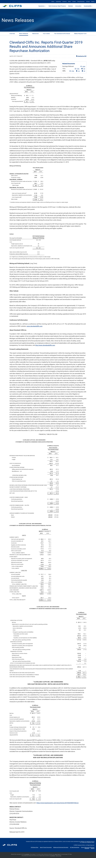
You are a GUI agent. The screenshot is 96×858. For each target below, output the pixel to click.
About (52, 1)
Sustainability (88, 6)
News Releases (23, 33)
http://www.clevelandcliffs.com (45, 345)
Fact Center (46, 33)
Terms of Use (58, 855)
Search (92, 1)
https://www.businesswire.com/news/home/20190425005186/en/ (57, 803)
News (69, 1)
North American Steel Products (57, 6)
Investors (64, 1)
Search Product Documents (46, 847)
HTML (77, 68)
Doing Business (80, 1)
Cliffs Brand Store (34, 847)
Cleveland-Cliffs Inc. (81, 845)
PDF (83, 68)
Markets (70, 6)
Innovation (78, 6)
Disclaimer (87, 848)
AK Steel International (74, 847)
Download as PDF (81, 56)
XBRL (64, 71)
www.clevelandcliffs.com (34, 326)
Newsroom (35, 33)
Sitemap (92, 848)
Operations (41, 6)
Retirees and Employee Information (60, 847)
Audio (82, 66)
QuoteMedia (26, 854)
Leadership (58, 1)
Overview (12, 33)
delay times (57, 854)
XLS (78, 71)
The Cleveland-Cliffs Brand (62, 33)
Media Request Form (80, 33)
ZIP (83, 71)
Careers (74, 1)
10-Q (63, 68)
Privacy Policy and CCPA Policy (87, 847)
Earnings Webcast (68, 66)
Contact (88, 1)
